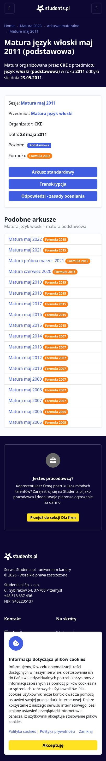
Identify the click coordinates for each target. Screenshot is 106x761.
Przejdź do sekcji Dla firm (53, 517)
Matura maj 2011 (23, 31)
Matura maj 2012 (38, 358)
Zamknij (86, 731)
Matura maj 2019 (38, 282)
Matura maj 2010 (38, 368)
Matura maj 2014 (38, 336)
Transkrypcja (53, 184)
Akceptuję (53, 745)
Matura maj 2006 (38, 411)
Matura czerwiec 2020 (43, 271)
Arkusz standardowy (53, 172)
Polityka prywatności (57, 731)
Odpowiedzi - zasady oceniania (53, 196)
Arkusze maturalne (63, 25)
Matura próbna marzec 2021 (49, 261)
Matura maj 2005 (38, 422)
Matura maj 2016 (38, 314)
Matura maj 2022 (38, 239)
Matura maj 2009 (38, 379)
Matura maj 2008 (38, 390)
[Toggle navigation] (9, 8)
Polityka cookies (22, 731)
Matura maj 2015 (38, 325)
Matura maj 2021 (38, 250)
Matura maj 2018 (38, 293)
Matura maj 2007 (38, 400)
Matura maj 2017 (38, 304)
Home (9, 25)
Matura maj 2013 (38, 347)
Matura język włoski (52, 113)
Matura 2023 (31, 25)
